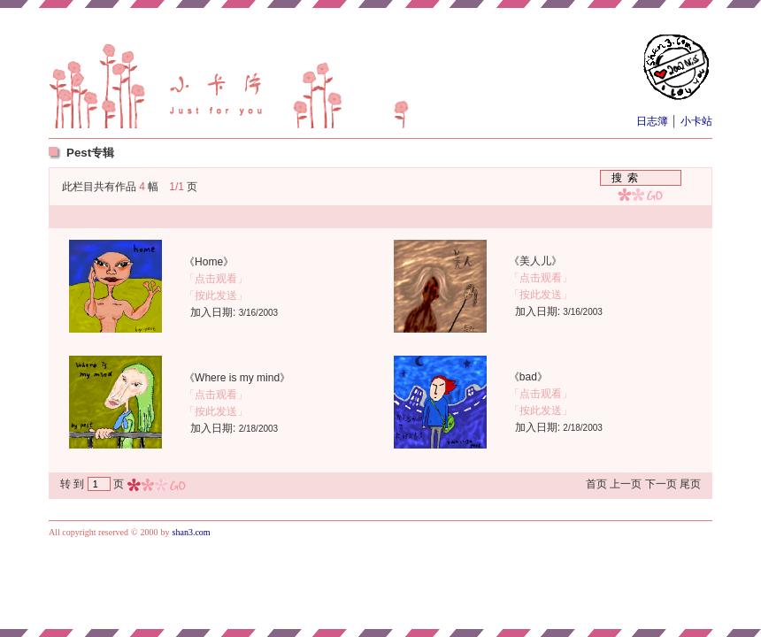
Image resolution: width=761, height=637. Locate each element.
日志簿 (653, 121)
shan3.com (192, 532)
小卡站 (695, 121)
